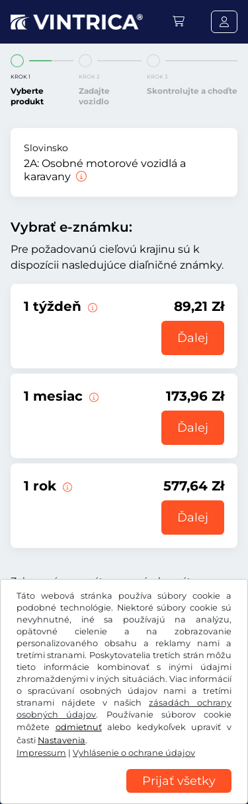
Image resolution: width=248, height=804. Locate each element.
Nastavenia (61, 740)
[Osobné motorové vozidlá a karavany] (80, 176)
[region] (124, 794)
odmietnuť (79, 727)
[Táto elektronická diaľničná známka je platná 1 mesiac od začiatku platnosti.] (93, 396)
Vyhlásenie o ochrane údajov (134, 753)
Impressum (41, 753)
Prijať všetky (179, 781)
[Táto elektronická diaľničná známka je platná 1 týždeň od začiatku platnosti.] (91, 306)
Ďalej (192, 338)
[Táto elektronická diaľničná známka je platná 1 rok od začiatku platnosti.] (66, 486)
